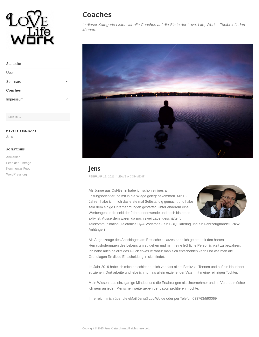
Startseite (13, 64)
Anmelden (13, 157)
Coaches (13, 90)
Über (10, 73)
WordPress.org (16, 174)
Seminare (13, 82)
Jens (9, 136)
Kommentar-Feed (18, 168)
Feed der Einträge (18, 163)
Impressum (15, 99)
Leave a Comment (131, 176)
